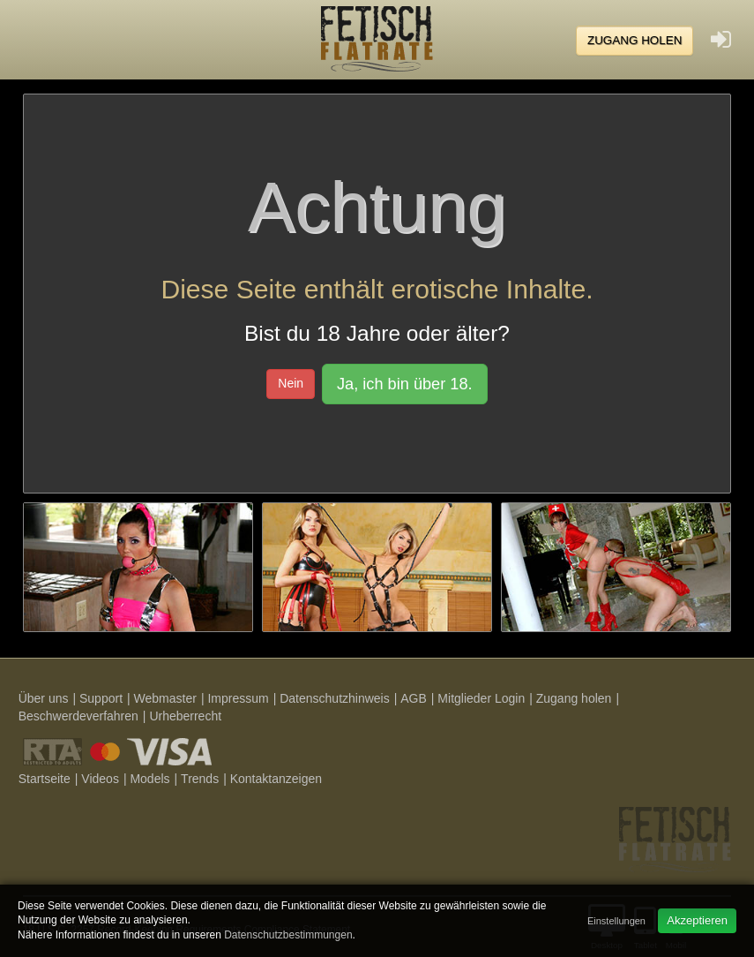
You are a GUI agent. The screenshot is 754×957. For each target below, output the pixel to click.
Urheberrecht (185, 716)
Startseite (45, 779)
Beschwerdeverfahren (78, 716)
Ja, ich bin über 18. (405, 384)
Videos (100, 779)
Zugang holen (635, 40)
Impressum (237, 698)
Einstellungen (616, 921)
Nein (290, 383)
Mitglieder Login (481, 698)
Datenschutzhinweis (335, 698)
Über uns (44, 698)
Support (101, 698)
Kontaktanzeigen (276, 779)
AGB (413, 698)
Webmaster (165, 698)
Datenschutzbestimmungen (288, 935)
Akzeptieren (697, 920)
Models (149, 779)
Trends (200, 779)
